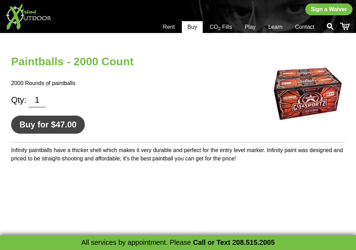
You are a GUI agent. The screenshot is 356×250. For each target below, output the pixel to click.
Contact (304, 27)
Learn (275, 27)
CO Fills (221, 27)
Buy (192, 27)
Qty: (18, 100)
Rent (169, 27)
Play (250, 27)
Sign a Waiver (329, 9)
